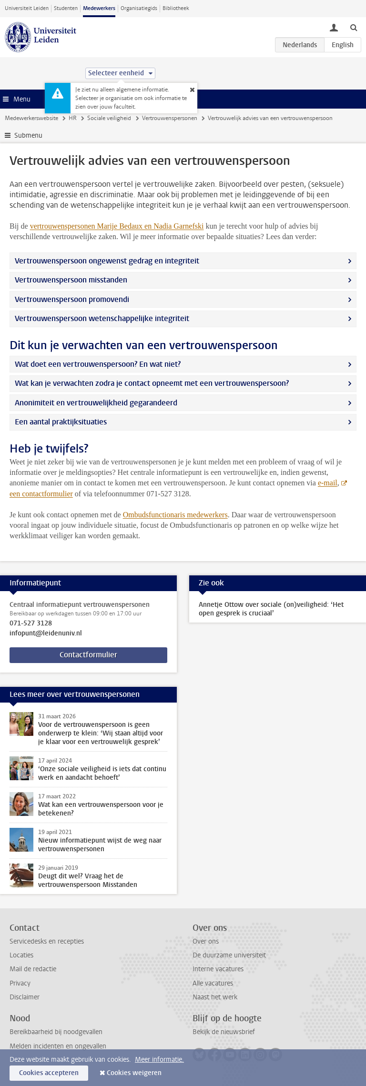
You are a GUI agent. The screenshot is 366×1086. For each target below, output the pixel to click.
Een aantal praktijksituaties (61, 422)
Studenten (66, 8)
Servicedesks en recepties (47, 941)
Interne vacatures (218, 969)
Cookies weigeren (134, 1072)
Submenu (28, 135)
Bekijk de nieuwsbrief (224, 1031)
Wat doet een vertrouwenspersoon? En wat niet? (98, 364)
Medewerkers (99, 8)
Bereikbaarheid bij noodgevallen (56, 1031)
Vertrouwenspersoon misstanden (71, 280)
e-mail (327, 483)
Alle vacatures (213, 983)
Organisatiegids (139, 8)
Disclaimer (25, 997)
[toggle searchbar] (353, 27)
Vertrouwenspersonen (169, 118)
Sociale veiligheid (109, 118)
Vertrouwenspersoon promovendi (72, 299)
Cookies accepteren (49, 1072)
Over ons (206, 941)
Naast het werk (215, 997)
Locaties (21, 955)
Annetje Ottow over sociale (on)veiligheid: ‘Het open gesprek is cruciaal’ (271, 609)
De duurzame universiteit (229, 955)
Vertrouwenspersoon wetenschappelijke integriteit (102, 318)
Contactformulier (88, 655)
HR (73, 118)
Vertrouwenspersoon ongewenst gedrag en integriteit (107, 261)
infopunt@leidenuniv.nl (46, 633)
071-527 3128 (31, 623)
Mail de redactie (33, 969)
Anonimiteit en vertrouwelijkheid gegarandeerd (96, 403)
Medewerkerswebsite (31, 118)
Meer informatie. (159, 1059)
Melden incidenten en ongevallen (58, 1046)
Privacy (20, 983)
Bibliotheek (176, 8)
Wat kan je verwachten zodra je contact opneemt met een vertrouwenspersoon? (152, 383)
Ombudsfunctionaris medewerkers (175, 515)
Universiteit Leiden (27, 8)
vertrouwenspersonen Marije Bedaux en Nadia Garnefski (117, 226)
